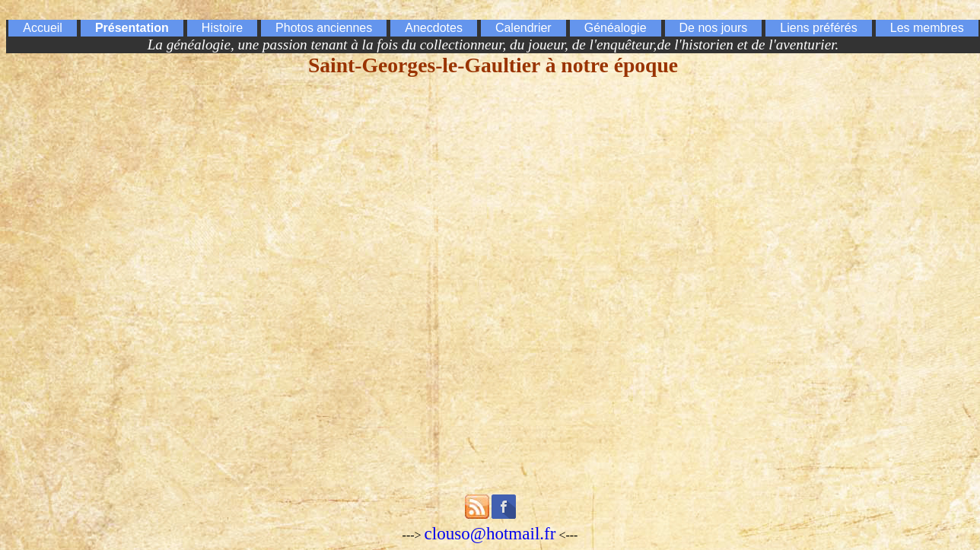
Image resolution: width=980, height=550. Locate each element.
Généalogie (615, 27)
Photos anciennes (323, 27)
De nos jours (713, 27)
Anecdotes (434, 27)
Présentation (132, 27)
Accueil (42, 27)
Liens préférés (818, 27)
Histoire (222, 27)
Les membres (927, 27)
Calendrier (523, 27)
